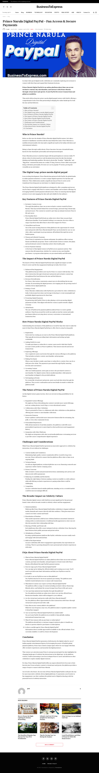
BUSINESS (29, 12)
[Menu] (96, 12)
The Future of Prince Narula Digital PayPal (38, 120)
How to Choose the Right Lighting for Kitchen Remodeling (25, 717)
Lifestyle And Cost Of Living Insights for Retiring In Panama (48, 717)
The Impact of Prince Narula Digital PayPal (38, 116)
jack (8, 29)
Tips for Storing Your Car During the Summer (48, 736)
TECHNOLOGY (38, 12)
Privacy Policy (52, 763)
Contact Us (86, 12)
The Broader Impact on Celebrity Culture (38, 124)
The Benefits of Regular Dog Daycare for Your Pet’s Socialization (27, 736)
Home (17, 12)
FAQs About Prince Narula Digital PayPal (37, 126)
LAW (73, 12)
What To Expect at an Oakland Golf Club (71, 717)
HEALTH (78, 12)
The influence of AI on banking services (20, 1)
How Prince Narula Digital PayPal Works (37, 118)
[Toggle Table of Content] (52, 108)
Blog (22, 12)
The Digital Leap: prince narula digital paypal (39, 112)
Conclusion (28, 128)
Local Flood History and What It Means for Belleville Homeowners (71, 736)
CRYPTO (56, 12)
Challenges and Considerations (34, 122)
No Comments (39, 29)
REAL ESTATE (65, 12)
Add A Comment (49, 744)
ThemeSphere (58, 767)
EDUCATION (48, 12)
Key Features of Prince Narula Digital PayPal (39, 114)
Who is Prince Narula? (32, 110)
